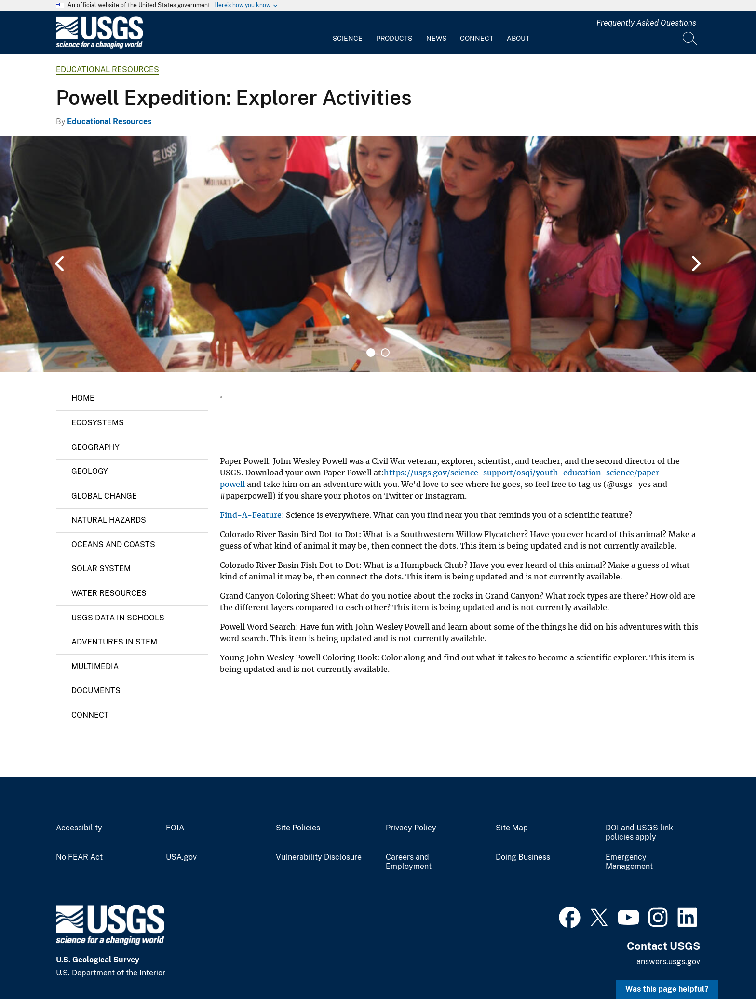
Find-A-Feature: (252, 515)
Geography (95, 447)
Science (348, 38)
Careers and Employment (409, 862)
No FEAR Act (79, 857)
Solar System (101, 568)
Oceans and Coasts (113, 544)
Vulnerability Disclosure (319, 857)
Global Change (104, 495)
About (518, 38)
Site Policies (298, 828)
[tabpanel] (378, 254)
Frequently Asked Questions (646, 22)
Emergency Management (629, 862)
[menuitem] (347, 32)
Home (82, 398)
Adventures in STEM (114, 641)
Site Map (512, 828)
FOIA (175, 828)
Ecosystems (97, 422)
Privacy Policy (411, 828)
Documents (96, 690)
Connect (476, 38)
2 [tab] (385, 352)
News (436, 38)
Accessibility (79, 828)
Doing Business (523, 857)
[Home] (99, 46)
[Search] (690, 38)
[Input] (637, 38)
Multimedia (95, 666)
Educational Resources (107, 69)
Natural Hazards (108, 520)
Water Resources (109, 593)
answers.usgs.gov (668, 961)
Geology (89, 471)
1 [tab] (370, 352)
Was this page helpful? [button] (667, 989)
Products (394, 38)
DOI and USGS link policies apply (639, 832)
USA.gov (181, 857)
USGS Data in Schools (117, 617)
